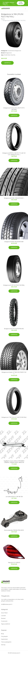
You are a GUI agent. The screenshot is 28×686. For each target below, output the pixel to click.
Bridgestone (18, 50)
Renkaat (3, 618)
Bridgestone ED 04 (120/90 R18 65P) (14, 328)
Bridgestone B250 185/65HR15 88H (14, 241)
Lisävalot (3, 615)
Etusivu (3, 19)
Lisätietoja (7, 62)
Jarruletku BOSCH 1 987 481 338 (14, 496)
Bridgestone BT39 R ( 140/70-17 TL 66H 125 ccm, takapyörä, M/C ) (14, 153)
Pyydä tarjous (21, 3)
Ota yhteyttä (4, 636)
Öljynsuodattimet (5, 624)
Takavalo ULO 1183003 (14, 562)
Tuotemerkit (11, 50)
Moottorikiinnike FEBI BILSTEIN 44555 (14, 530)
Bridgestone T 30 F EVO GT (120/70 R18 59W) (14, 417)
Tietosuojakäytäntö (6, 642)
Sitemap (3, 644)
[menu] (25, 9)
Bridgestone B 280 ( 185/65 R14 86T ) (14, 198)
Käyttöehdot (4, 639)
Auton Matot (4, 613)
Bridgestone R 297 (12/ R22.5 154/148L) (14, 285)
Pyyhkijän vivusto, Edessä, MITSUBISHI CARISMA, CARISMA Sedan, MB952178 (14, 461)
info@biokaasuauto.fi (6, 604)
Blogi (2, 633)
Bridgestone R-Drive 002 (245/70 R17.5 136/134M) (14, 108)
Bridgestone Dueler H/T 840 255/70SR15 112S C (14, 373)
